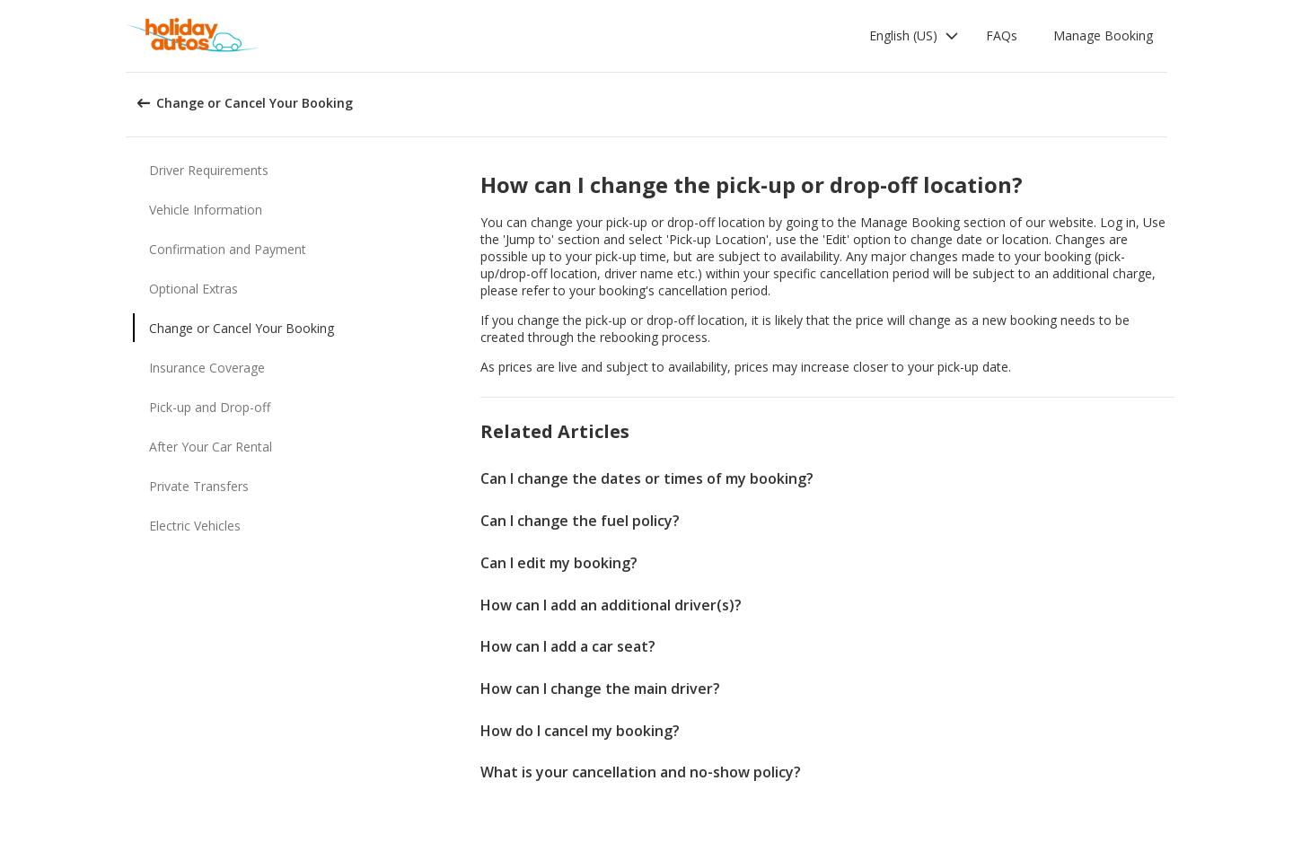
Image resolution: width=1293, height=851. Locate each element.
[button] (914, 36)
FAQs (1001, 35)
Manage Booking (1103, 35)
